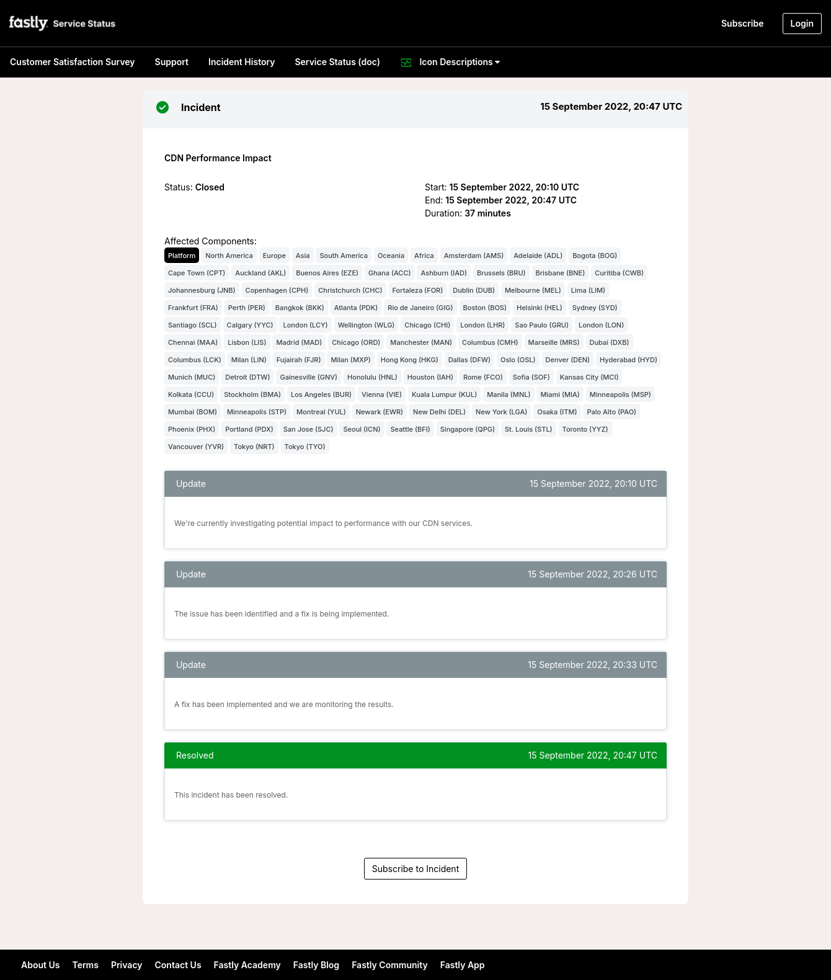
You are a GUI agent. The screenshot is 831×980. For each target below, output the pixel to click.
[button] (63, 23)
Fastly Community (390, 965)
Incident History (241, 61)
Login (802, 23)
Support (172, 61)
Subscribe (742, 23)
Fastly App (462, 965)
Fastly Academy (247, 965)
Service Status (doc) (337, 61)
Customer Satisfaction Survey (72, 61)
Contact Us (178, 965)
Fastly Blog (316, 965)
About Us (40, 965)
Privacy (127, 965)
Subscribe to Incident (415, 868)
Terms (85, 965)
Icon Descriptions (450, 62)
